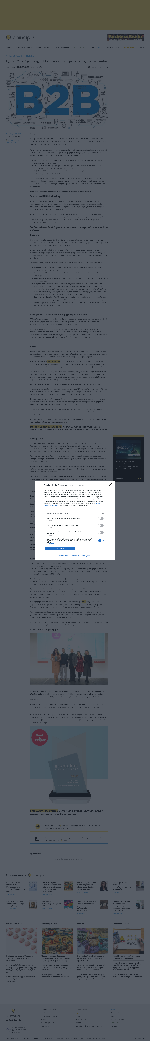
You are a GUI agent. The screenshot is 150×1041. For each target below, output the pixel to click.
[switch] (101, 518)
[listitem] (75, 514)
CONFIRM (60, 548)
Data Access (75, 556)
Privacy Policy (86, 556)
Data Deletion (63, 556)
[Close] (111, 485)
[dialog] (75, 520)
